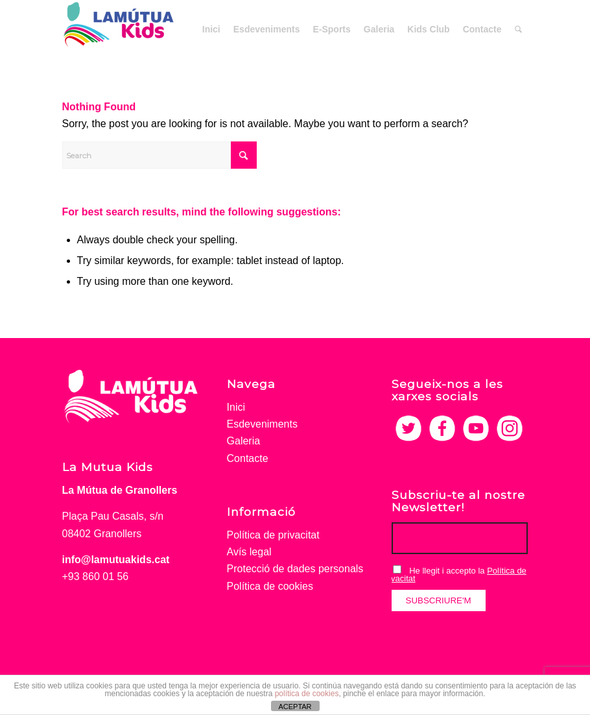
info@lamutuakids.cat (116, 559)
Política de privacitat (273, 534)
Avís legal (249, 551)
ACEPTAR (294, 706)
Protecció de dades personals (295, 568)
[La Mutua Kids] (118, 29)
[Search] (518, 29)
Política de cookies (270, 586)
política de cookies (307, 693)
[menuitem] (211, 29)
